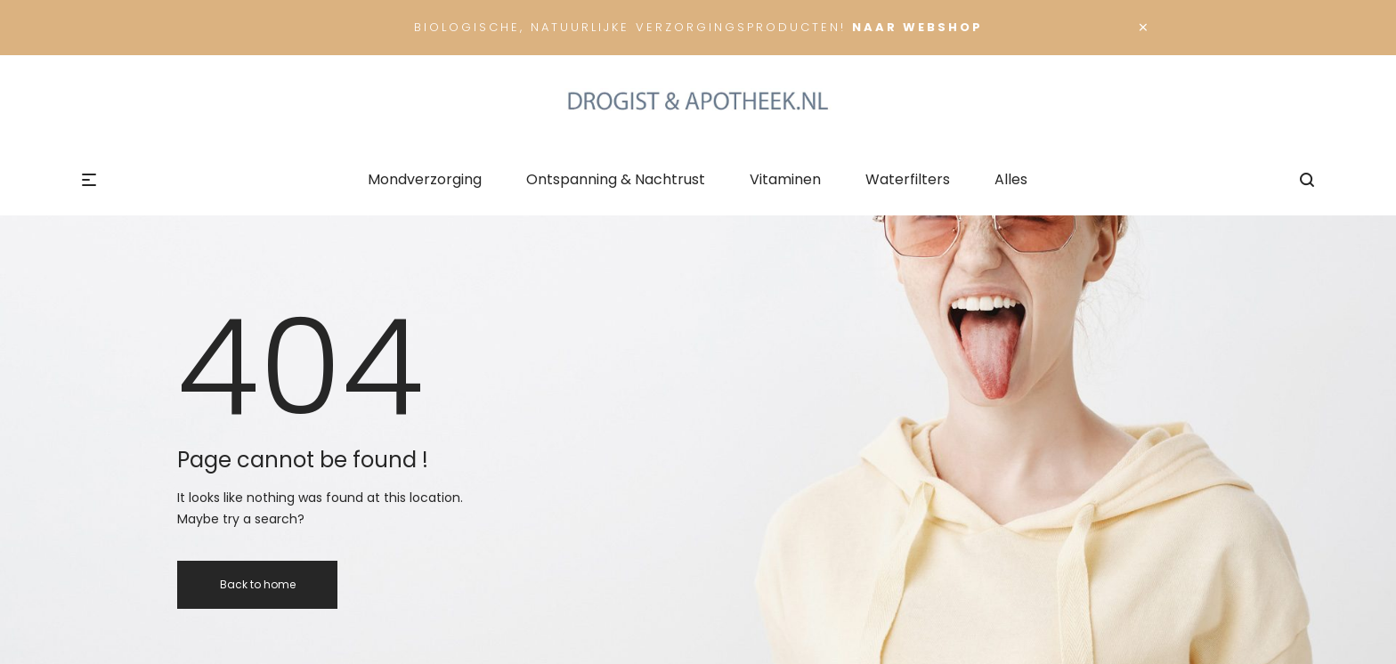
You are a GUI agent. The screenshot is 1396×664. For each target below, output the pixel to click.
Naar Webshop (917, 27)
